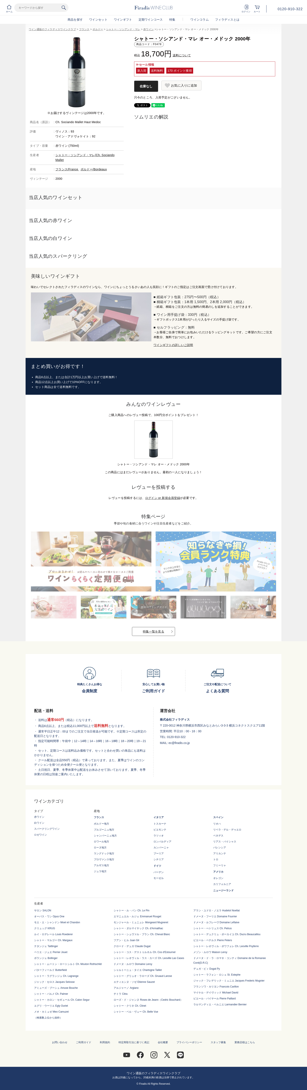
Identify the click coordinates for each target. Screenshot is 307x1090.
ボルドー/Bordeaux (94, 169)
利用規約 (105, 1042)
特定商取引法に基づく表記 (134, 1042)
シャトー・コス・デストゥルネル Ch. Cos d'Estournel (144, 952)
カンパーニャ (161, 847)
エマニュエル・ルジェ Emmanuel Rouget (137, 916)
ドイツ (157, 865)
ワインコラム (199, 19)
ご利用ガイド (83, 1042)
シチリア (159, 859)
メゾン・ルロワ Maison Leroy (210, 952)
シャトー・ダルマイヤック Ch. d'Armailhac (138, 928)
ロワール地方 (101, 841)
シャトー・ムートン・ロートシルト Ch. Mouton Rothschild (68, 964)
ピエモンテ (160, 829)
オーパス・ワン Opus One (49, 916)
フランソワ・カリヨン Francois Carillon (216, 986)
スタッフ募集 (218, 1042)
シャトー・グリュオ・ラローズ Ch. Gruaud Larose (143, 976)
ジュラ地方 (100, 871)
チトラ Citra (120, 993)
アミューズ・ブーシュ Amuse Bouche (56, 987)
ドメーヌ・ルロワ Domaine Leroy (133, 964)
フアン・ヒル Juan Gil (126, 940)
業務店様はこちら (245, 1042)
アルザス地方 (101, 865)
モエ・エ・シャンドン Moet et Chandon (57, 922)
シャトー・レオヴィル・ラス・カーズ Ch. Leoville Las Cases (149, 958)
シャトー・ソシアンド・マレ (123, 29)
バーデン (159, 872)
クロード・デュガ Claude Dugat (132, 946)
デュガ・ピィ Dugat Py (206, 968)
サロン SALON (42, 910)
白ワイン (39, 822)
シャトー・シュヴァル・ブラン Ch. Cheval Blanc (142, 934)
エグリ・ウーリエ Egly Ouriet (51, 1005)
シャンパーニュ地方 (105, 835)
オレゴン (218, 878)
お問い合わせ (59, 1042)
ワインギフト (123, 19)
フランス (84, 29)
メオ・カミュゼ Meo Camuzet (51, 1011)
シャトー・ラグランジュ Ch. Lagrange (56, 976)
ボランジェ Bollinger (46, 958)
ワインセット (98, 19)
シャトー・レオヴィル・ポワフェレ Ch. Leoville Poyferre (226, 946)
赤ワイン (148, 29)
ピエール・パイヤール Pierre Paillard (214, 998)
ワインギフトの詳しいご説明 (173, 345)
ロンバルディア (162, 841)
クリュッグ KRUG (44, 928)
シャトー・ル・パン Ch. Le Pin (131, 910)
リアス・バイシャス (224, 841)
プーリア (159, 853)
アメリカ (218, 871)
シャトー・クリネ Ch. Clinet (130, 1005)
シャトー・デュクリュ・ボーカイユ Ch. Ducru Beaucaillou (227, 934)
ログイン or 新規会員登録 (162, 498)
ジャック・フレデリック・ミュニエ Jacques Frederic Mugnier (229, 980)
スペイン (218, 817)
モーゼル (159, 878)
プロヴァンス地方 (104, 859)
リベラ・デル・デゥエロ (227, 829)
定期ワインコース (151, 19)
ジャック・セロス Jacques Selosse (54, 981)
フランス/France (67, 169)
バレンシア (219, 847)
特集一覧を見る (153, 631)
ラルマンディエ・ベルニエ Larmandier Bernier (220, 1004)
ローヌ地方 (100, 847)
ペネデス (218, 835)
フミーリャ (219, 865)
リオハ (217, 823)
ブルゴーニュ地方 (104, 829)
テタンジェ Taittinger (46, 946)
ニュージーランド (223, 890)
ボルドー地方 (101, 823)
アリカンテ (219, 853)
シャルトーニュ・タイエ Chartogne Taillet (138, 970)
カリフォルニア (222, 884)
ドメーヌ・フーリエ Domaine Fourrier (215, 916)
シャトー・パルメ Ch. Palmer (51, 993)
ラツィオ (159, 835)
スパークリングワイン (47, 828)
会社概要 (163, 1042)
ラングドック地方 (104, 853)
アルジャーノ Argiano (126, 987)
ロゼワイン (40, 834)
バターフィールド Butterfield (50, 970)
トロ (215, 859)
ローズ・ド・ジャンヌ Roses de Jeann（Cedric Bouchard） (148, 999)
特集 (172, 19)
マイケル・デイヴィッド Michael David (215, 992)
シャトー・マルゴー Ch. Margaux (53, 940)
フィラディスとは (227, 19)
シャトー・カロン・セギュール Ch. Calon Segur (62, 999)
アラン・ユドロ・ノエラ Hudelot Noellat (216, 910)
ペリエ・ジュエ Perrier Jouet (50, 952)
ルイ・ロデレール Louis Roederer (53, 934)
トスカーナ (160, 823)
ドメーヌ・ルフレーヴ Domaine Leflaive (216, 922)
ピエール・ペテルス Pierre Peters (212, 940)
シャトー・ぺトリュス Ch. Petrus (212, 928)
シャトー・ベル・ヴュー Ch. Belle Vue (136, 1011)
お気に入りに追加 (184, 85)
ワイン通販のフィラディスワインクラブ (52, 29)
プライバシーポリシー (189, 1042)
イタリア (159, 817)
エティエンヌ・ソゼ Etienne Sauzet (134, 981)
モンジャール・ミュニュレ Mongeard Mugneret (141, 922)
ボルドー (98, 29)
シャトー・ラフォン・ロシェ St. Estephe (216, 974)
